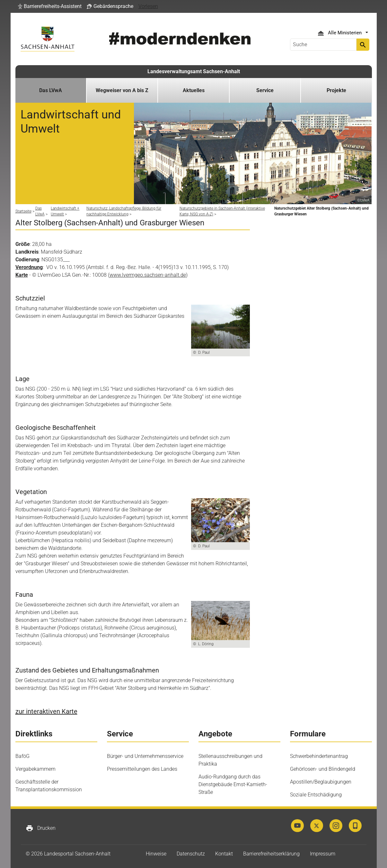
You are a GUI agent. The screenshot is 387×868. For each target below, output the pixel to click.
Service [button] (265, 90)
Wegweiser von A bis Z (122, 90)
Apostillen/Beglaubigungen (320, 782)
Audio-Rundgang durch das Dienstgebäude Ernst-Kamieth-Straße (232, 784)
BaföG (22, 756)
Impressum (322, 854)
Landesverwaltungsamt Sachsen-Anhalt (193, 71)
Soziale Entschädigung (316, 795)
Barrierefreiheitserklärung (271, 854)
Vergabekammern (35, 769)
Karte (21, 275)
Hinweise (156, 854)
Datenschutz (191, 854)
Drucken (41, 828)
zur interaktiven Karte (46, 711)
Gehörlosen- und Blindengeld (322, 769)
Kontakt (224, 854)
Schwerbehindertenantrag (319, 756)
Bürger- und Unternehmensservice (145, 756)
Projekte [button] (336, 90)
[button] (50, 6)
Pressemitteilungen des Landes (142, 769)
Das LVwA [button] (50, 90)
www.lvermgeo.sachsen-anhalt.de (148, 275)
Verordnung (29, 267)
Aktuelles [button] (194, 90)
